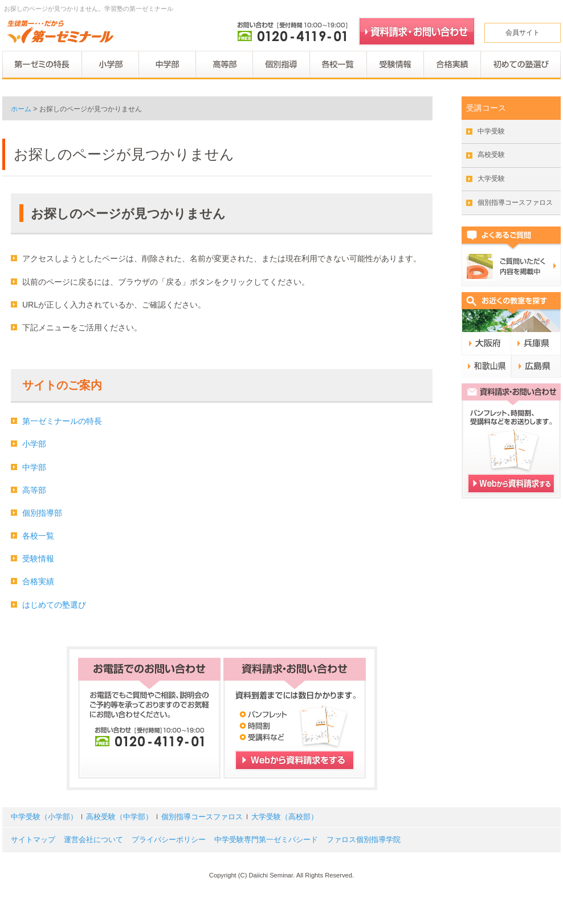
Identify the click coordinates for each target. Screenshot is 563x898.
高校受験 (491, 155)
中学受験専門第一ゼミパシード (266, 840)
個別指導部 (42, 512)
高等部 (34, 490)
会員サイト (522, 33)
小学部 (34, 443)
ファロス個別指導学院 (364, 840)
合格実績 (38, 581)
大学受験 (491, 179)
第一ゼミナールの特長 (62, 421)
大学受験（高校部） (284, 817)
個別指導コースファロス (515, 203)
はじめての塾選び (54, 604)
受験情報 (38, 558)
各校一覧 (38, 535)
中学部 (34, 467)
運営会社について (93, 840)
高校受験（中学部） (119, 817)
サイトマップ (33, 840)
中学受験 (491, 131)
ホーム (21, 109)
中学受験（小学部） (44, 817)
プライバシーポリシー (169, 840)
